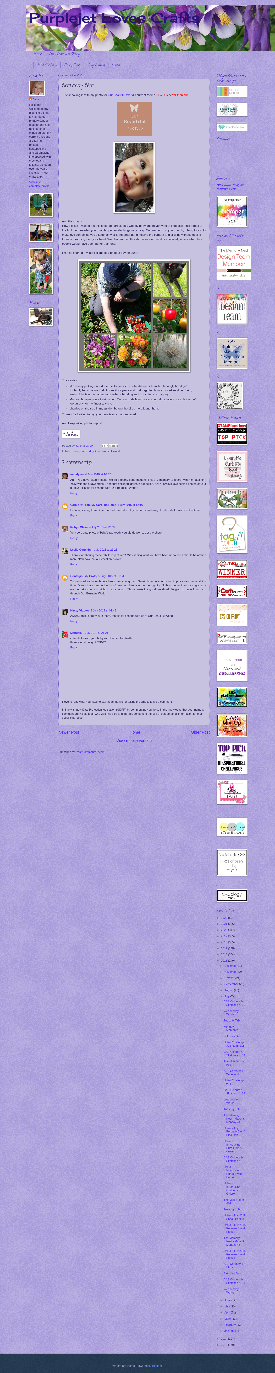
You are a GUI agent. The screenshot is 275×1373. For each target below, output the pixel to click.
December (231, 965)
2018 (224, 942)
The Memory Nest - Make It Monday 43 (234, 1241)
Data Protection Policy (64, 54)
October (229, 978)
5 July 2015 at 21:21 (95, 633)
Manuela (76, 633)
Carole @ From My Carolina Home (93, 505)
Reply (74, 493)
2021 (224, 923)
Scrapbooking (96, 65)
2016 (224, 954)
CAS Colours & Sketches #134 (234, 1053)
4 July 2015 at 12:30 (102, 527)
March (228, 1318)
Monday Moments (231, 1028)
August (229, 990)
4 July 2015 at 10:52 (98, 474)
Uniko (116, 65)
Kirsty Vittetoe (80, 610)
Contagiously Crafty (83, 576)
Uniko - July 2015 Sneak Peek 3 (235, 1217)
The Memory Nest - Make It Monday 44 (234, 1119)
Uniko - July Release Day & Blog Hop (234, 1132)
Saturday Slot (232, 1036)
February (230, 1324)
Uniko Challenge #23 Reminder (234, 1044)
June (227, 1300)
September (231, 984)
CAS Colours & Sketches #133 (234, 1091)
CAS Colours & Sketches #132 (234, 1159)
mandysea (77, 474)
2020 (224, 930)
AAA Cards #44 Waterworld (233, 1072)
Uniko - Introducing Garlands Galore (232, 1188)
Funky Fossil (72, 65)
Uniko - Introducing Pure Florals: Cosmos (233, 1146)
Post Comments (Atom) (90, 752)
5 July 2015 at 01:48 (103, 610)
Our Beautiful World (107, 451)
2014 (224, 1338)
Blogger (157, 1365)
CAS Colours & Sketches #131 (234, 1281)
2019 (224, 936)
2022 (224, 917)
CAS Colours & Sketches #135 (234, 1003)
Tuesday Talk (232, 1020)
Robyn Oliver (79, 527)
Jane (36, 99)
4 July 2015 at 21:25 (104, 549)
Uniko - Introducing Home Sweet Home (233, 1172)
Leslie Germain (80, 549)
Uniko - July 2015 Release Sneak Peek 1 (235, 1254)
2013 (224, 1345)
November (231, 971)
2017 (224, 948)
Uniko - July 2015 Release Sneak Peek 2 (235, 1228)
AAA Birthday (47, 65)
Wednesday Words (231, 1012)
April (227, 1312)
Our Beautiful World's (122, 95)
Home (37, 54)
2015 (224, 960)
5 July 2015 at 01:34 (111, 576)
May (227, 1306)
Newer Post (68, 732)
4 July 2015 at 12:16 (130, 505)
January (229, 1331)
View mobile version (134, 740)
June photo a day (83, 451)
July (227, 996)
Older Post (200, 732)
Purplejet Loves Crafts (114, 17)
